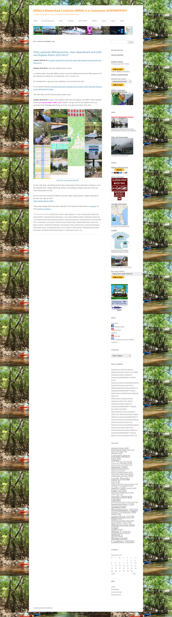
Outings (71, 21)
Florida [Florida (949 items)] (126, 463)
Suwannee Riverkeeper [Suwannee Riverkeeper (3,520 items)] (124, 508)
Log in (113, 587)
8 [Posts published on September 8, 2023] (127, 563)
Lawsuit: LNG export (119, 204)
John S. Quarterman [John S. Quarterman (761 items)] (122, 472)
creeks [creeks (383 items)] (115, 461)
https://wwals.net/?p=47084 (43, 201)
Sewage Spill (48, 225)
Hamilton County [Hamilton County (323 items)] (118, 470)
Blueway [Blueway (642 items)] (117, 453)
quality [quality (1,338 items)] (118, 487)
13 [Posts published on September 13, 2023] (120, 566)
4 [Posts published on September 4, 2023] (111, 563)
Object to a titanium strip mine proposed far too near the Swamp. (123, 128)
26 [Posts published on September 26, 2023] (116, 571)
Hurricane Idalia (95, 219)
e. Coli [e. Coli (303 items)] (122, 461)
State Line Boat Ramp (77, 225)
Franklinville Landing (90, 217)
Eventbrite (114, 323)
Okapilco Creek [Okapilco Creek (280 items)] (117, 484)
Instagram (116, 330)
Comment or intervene (122, 154)
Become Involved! (48, 21)
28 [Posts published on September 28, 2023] (124, 571)
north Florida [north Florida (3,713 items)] (120, 480)
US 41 (63, 227)
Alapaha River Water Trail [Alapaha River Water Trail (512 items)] (122, 450)
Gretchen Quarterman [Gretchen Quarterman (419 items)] (120, 469)
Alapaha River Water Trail (90, 214)
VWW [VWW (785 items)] (116, 514)
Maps (122, 21)
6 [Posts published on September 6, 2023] (119, 563)
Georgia (93, 206)
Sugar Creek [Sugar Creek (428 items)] (132, 502)
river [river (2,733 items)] (119, 490)
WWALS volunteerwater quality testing (119, 91)
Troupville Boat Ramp (54, 227)
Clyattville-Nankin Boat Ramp (53, 217)
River (56, 214)
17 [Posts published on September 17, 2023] (135, 566)
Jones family (51, 222)
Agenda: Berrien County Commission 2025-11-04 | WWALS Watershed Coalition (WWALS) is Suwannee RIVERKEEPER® (124, 414)
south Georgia (64, 225)
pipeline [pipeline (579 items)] (127, 485)
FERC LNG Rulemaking (119, 137)
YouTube (115, 336)
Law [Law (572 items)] (115, 474)
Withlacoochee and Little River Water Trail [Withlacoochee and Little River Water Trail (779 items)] (122, 521)
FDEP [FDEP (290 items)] (129, 461)
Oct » (134, 573)
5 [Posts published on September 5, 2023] (115, 563)
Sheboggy (56, 225)
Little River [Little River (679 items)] (126, 474)
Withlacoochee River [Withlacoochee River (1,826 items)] (123, 526)
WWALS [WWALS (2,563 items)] (120, 532)
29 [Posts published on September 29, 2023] (127, 571)
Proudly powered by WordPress (42, 608)
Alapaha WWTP (38, 217)
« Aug (113, 573)
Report (94, 21)
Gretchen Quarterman (72, 219)
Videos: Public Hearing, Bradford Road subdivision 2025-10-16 (125, 393)
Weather (71, 214)
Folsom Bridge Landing (75, 217)
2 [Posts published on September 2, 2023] (131, 560)
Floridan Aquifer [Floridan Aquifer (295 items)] (117, 465)
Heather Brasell (85, 219)
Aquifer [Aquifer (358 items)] (115, 452)
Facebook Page (117, 327)
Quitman (41, 225)
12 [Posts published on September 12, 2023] (116, 566)
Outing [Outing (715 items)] (116, 485)
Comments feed (116, 592)
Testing (61, 214)
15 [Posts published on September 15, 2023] (127, 566)
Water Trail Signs (117, 177)
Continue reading (44, 209)
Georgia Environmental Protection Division (50, 219)
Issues (104, 21)
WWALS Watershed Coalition (54, 230)
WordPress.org (116, 594)
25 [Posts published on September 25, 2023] (112, 571)
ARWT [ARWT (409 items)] (123, 452)
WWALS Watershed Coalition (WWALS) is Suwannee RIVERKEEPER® (80, 11)
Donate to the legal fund (120, 225)
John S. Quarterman (39, 222)
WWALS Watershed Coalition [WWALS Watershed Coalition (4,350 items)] (122, 538)
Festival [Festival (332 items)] (115, 463)
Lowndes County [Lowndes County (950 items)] (122, 475)
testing (44, 227)
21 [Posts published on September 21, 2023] (124, 568)
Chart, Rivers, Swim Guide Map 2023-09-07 (67, 180)
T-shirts (114, 230)
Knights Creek (71, 222)
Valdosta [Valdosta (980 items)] (129, 512)
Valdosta (69, 227)
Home (35, 21)
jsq (81, 230)
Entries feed (115, 589)
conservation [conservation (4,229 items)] (120, 457)
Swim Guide (37, 227)
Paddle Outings (117, 62)
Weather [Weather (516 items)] (116, 519)
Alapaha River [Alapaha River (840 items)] (120, 448)
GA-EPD (51, 214)
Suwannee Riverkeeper (92, 225)
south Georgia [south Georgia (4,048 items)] (121, 498)
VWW (66, 214)
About (113, 21)
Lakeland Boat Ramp (83, 222)
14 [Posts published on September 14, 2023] (124, 566)
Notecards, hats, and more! (121, 266)
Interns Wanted (117, 55)
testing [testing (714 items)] (116, 512)
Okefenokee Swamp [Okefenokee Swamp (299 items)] (130, 484)
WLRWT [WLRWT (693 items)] (117, 529)
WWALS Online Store (119, 256)
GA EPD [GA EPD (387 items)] (128, 465)
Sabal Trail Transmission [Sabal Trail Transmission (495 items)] (122, 492)
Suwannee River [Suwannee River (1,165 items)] (122, 504)
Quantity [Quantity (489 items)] (131, 488)
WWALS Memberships (119, 75)
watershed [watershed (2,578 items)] (122, 517)
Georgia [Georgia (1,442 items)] (119, 466)
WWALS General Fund (119, 167)
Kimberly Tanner (60, 222)
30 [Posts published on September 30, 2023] (131, 571)
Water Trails (82, 21)
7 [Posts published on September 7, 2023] (123, 563)
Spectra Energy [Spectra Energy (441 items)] (118, 502)
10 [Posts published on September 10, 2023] (135, 563)
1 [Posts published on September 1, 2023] (127, 560)
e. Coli (65, 217)
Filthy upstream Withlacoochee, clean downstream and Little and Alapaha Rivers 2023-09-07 (67, 53)
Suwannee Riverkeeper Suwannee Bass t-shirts (120, 250)
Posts (61, 21)
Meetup (114, 333)
